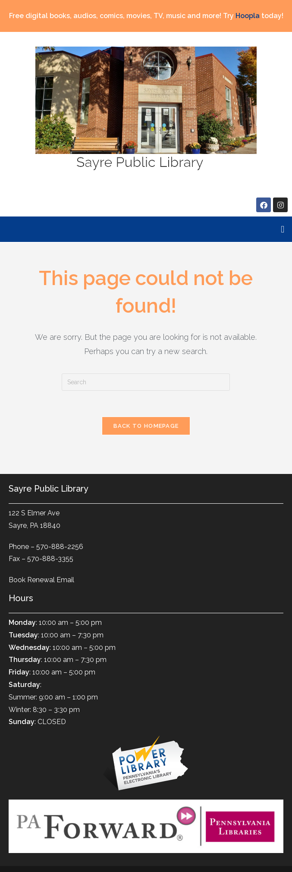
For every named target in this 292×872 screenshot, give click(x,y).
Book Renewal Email (41, 580)
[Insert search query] (146, 382)
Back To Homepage (146, 426)
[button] (283, 229)
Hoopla (247, 16)
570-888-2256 (59, 547)
